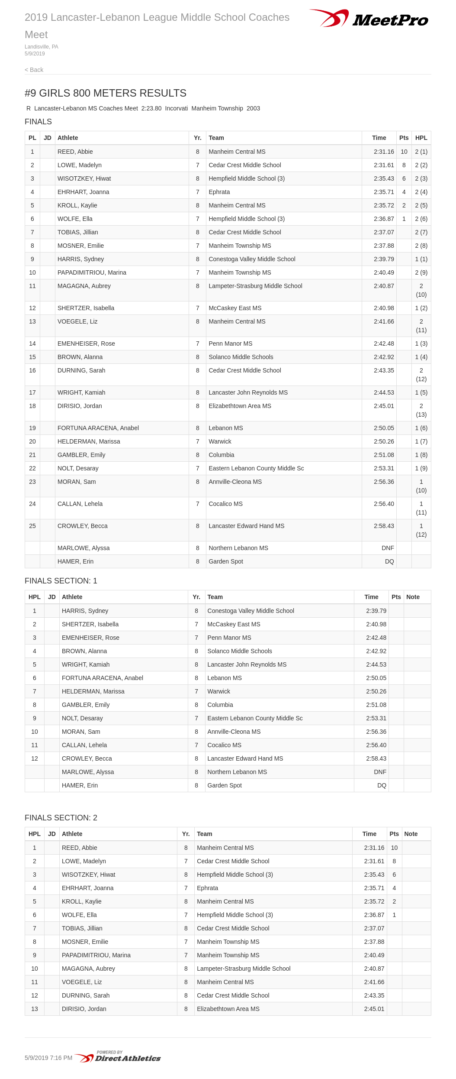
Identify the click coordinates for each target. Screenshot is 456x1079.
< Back (34, 69)
